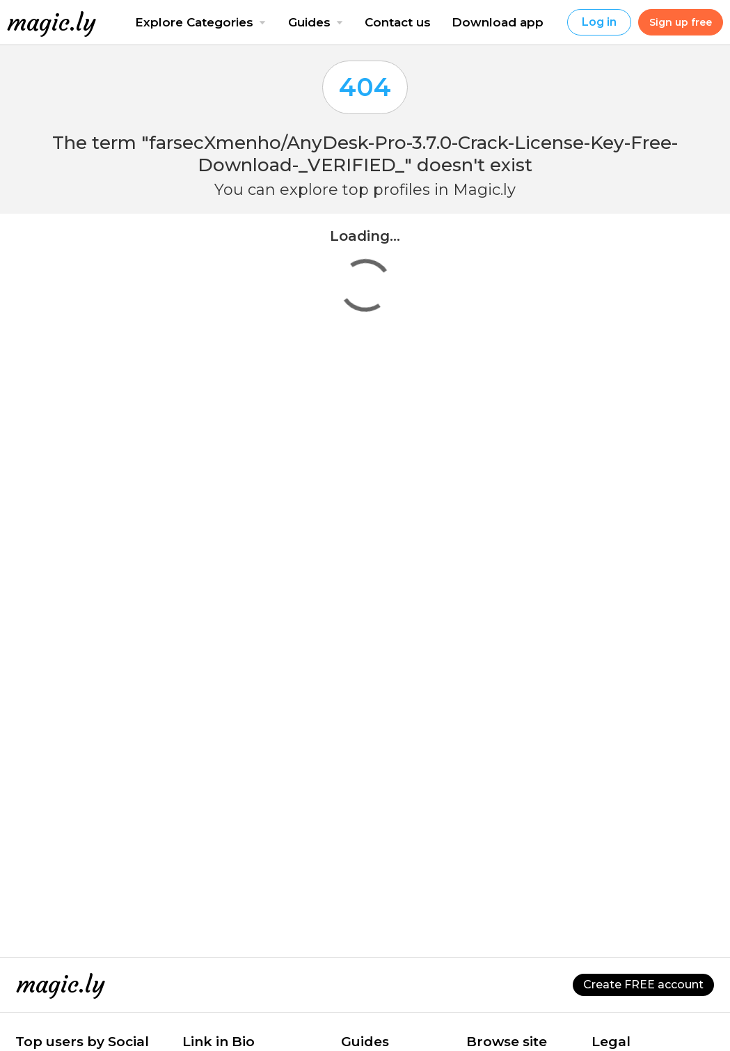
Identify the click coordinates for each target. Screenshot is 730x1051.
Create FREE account (643, 984)
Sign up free (680, 22)
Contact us (398, 22)
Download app (497, 22)
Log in (599, 22)
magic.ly (51, 22)
